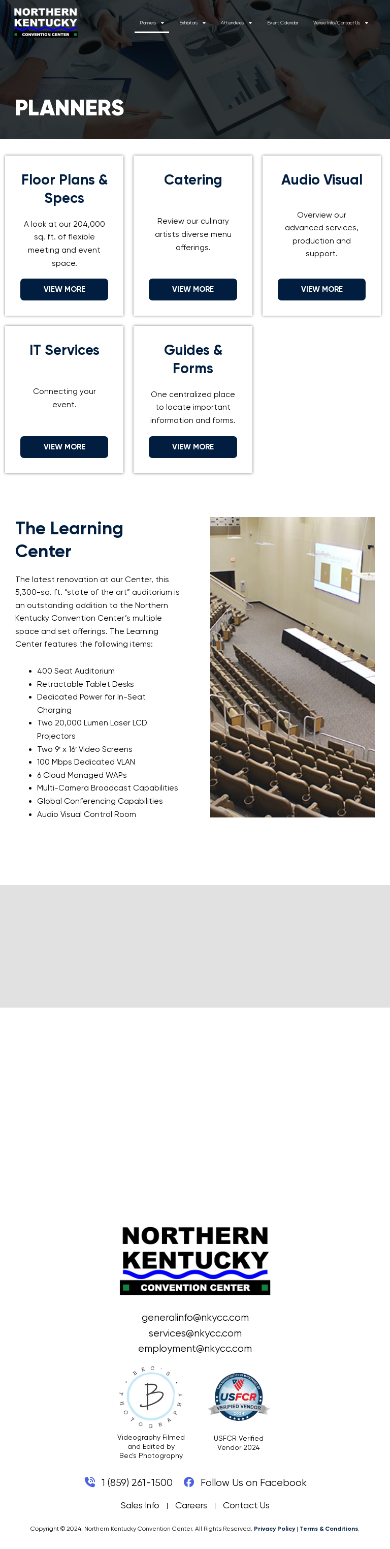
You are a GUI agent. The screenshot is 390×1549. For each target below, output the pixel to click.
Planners (163, 23)
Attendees (248, 23)
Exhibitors (204, 23)
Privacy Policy (274, 1528)
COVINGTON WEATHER (195, 946)
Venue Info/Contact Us (352, 23)
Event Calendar (294, 23)
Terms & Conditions (329, 1528)
